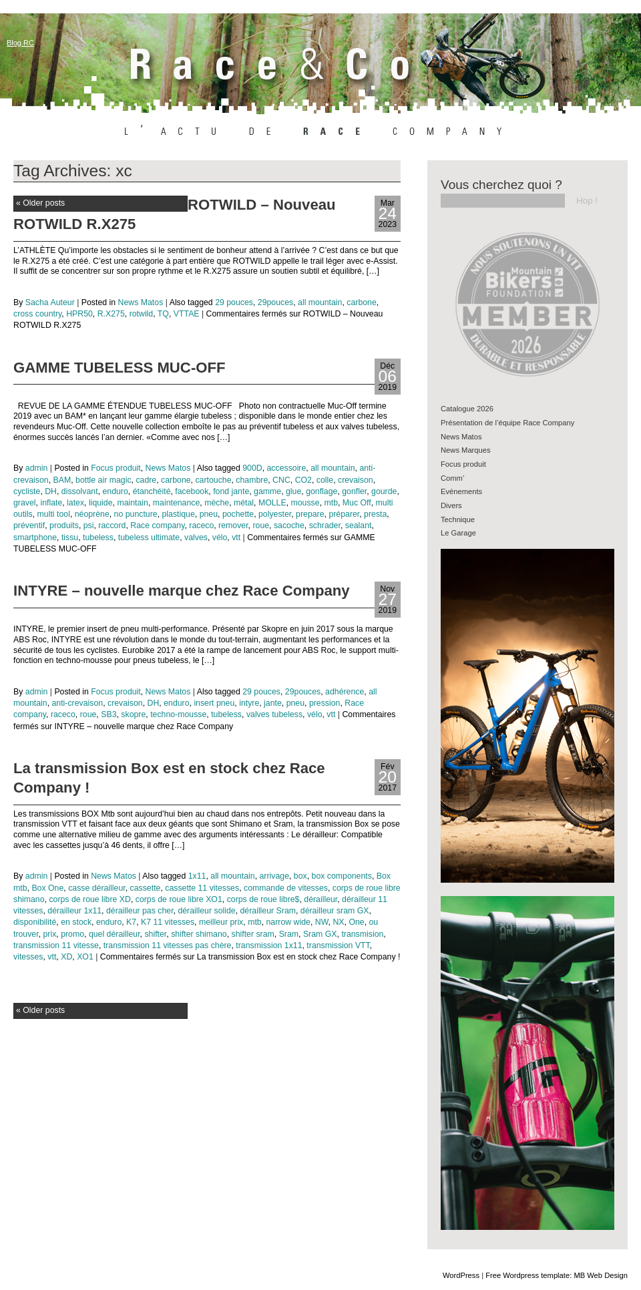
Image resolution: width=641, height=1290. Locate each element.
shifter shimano (199, 934)
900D (252, 468)
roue (260, 525)
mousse (305, 502)
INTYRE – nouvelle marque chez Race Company (181, 590)
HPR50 (79, 313)
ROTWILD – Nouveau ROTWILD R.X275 (174, 214)
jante (273, 703)
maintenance (176, 502)
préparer (344, 514)
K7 (131, 922)
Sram (288, 934)
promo (72, 934)
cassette (145, 888)
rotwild (142, 313)
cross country (37, 313)
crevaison (355, 480)
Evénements (461, 491)
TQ (163, 313)
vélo (220, 537)
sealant (358, 525)
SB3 (108, 714)
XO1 (85, 956)
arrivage (274, 876)
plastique (178, 514)
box (300, 876)
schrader (325, 525)
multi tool (53, 514)
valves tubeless (274, 714)
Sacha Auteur (50, 302)
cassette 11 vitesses (202, 888)
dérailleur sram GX (334, 910)
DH (51, 491)
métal (244, 502)
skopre (133, 714)
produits (64, 525)
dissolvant (79, 491)
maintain (132, 502)
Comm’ (452, 478)
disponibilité (34, 922)
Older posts (40, 203)
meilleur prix (221, 922)
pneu (209, 514)
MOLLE (272, 502)
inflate (51, 502)
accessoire (286, 468)
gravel (24, 502)
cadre (146, 480)
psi (88, 525)
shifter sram (252, 934)
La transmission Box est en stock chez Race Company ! (169, 778)
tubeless (98, 537)
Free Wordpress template (527, 1275)
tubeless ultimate (149, 537)
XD (66, 956)
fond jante (231, 491)
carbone (362, 302)
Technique (458, 519)
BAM (62, 480)
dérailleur (320, 899)
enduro (115, 491)
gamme (267, 491)
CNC (281, 480)
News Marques (466, 450)
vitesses (28, 956)
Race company (157, 525)
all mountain (320, 302)
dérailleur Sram (268, 910)
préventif (29, 525)
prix (49, 934)
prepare (310, 514)
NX (338, 922)
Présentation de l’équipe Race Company (507, 423)
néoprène (92, 514)
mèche (216, 502)
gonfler (354, 491)
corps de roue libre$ (263, 899)
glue (293, 491)
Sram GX (320, 934)
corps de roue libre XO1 (179, 899)
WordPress (461, 1275)
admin (36, 468)
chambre (252, 480)
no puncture (136, 514)
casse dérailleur (97, 888)
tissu (69, 537)
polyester (274, 514)
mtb (331, 502)
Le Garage (458, 533)
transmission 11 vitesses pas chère (167, 945)
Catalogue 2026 (467, 409)
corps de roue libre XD (90, 899)
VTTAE (187, 313)
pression (325, 703)
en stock (76, 922)
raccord (112, 525)
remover (233, 525)
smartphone (35, 537)
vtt (236, 537)
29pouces (275, 302)
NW (322, 922)
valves (196, 537)
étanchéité (152, 491)
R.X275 (111, 313)
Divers (451, 505)
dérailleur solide (206, 910)
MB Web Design (601, 1275)
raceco (201, 525)
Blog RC (20, 43)
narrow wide (288, 922)
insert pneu (214, 703)
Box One (47, 888)
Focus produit (116, 468)
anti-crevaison (77, 703)
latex (75, 502)
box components (342, 876)
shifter (155, 934)
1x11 (197, 876)
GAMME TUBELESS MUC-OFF (119, 367)
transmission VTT (337, 945)
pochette (238, 514)
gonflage (321, 491)
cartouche (213, 480)
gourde (384, 491)
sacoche (289, 525)
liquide (101, 502)
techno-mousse (178, 714)
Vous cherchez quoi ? (501, 185)
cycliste (26, 491)
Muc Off (357, 502)
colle (324, 480)
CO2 (303, 480)
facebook (191, 491)
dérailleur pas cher (140, 910)
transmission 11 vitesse (56, 945)
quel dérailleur (114, 934)
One (356, 922)
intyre (249, 703)
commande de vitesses (286, 888)
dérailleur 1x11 (74, 910)
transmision (362, 934)
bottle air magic (103, 480)
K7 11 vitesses (167, 922)
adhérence (344, 691)
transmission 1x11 (269, 945)
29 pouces (234, 302)
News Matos (141, 302)
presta (375, 514)
